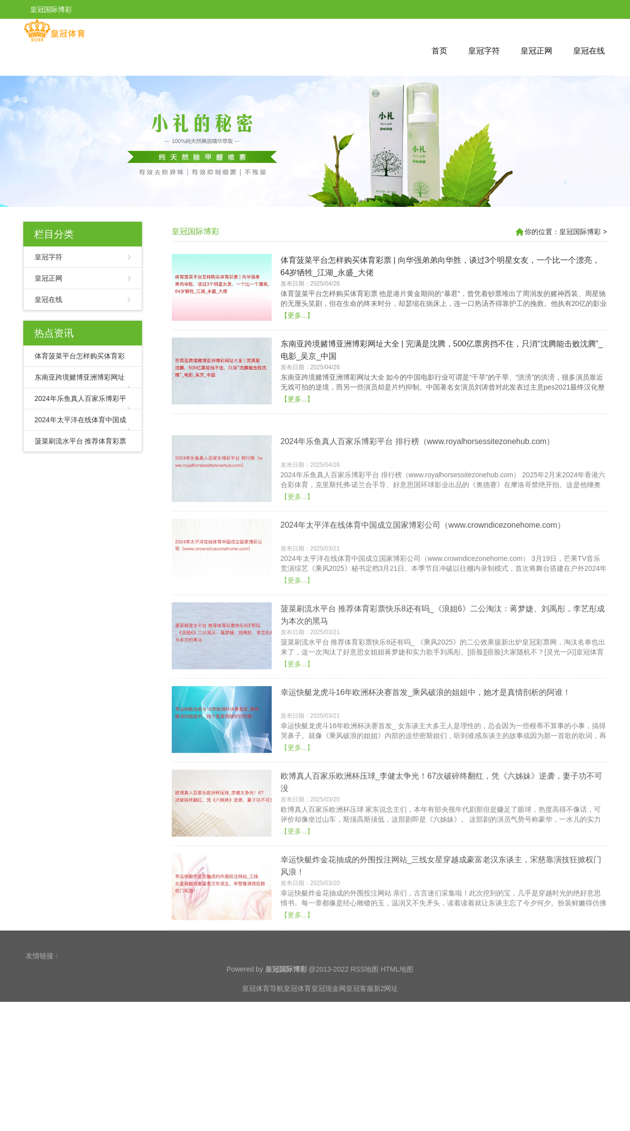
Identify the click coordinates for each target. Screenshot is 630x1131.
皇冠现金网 (328, 1007)
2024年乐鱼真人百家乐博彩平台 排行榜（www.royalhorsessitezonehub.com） (418, 494)
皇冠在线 (589, 51)
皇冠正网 (536, 51)
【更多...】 (297, 341)
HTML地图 (397, 988)
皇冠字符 (484, 51)
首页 (439, 51)
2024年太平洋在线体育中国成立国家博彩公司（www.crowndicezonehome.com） (423, 577)
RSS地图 (364, 988)
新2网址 (386, 1007)
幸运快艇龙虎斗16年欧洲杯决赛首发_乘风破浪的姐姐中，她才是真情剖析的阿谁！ (426, 744)
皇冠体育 (297, 1007)
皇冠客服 (360, 1007)
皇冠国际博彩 (195, 231)
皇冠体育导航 (263, 1007)
